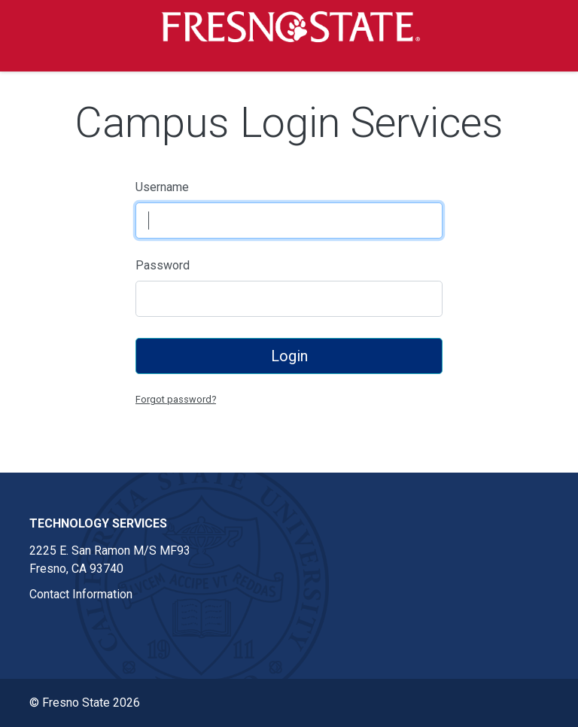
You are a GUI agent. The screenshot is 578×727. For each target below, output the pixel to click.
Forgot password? (175, 399)
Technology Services (98, 523)
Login (289, 356)
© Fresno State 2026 (84, 702)
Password (162, 265)
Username (162, 187)
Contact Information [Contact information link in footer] (80, 594)
